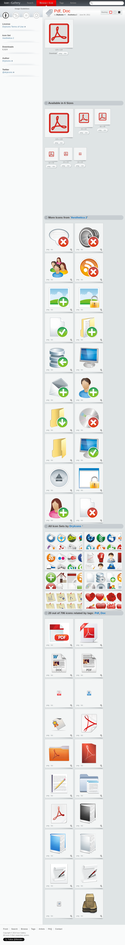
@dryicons (7, 72)
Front (5, 929)
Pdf (57, 11)
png (60, 53)
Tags (61, 3)
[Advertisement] (98, 39)
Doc (66, 11)
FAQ (50, 929)
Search (30, 3)
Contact (58, 929)
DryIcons (6, 61)
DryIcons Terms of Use (13, 26)
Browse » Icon (46, 3)
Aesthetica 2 (8, 38)
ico (65, 53)
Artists (73, 3)
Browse (24, 929)
